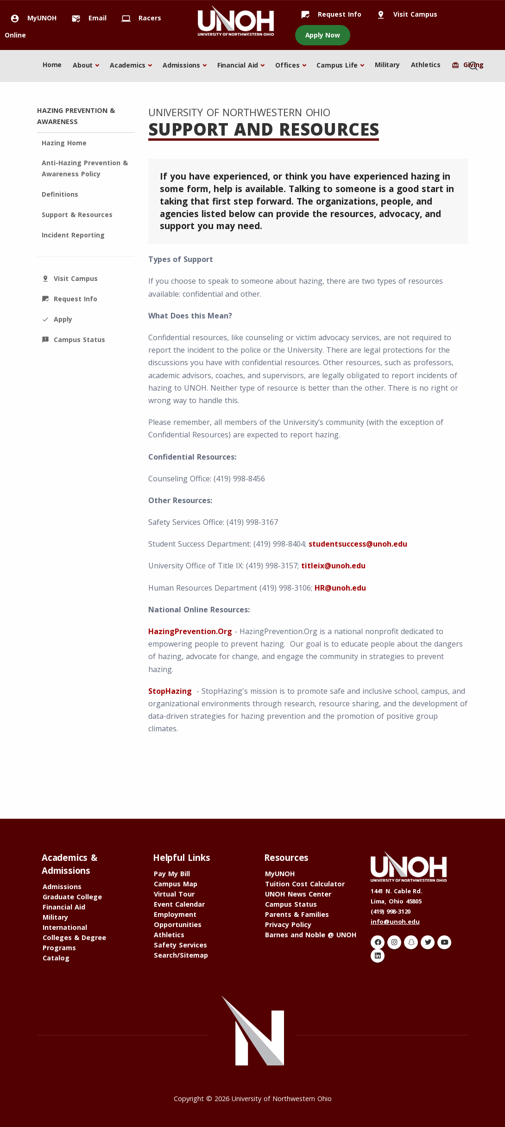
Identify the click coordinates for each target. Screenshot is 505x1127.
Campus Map (175, 883)
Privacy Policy (288, 924)
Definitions (60, 194)
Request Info (328, 14)
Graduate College (72, 896)
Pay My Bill (172, 873)
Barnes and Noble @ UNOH (311, 934)
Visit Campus (404, 14)
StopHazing (170, 691)
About (83, 65)
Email (86, 17)
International (65, 927)
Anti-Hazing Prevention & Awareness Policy (85, 168)
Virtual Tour (174, 894)
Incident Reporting (73, 234)
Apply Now (322, 35)
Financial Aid (237, 65)
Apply (57, 319)
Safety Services (180, 944)
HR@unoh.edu (340, 588)
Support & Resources (77, 214)
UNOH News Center (298, 894)
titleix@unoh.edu (333, 565)
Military (387, 64)
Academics (127, 65)
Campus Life (337, 65)
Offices (287, 65)
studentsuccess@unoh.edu (358, 544)
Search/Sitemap (181, 955)
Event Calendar (179, 904)
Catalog (56, 957)
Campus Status (73, 339)
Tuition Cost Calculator (305, 883)
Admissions (181, 65)
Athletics (426, 64)
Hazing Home (64, 142)
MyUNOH (31, 17)
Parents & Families (297, 914)
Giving (468, 64)
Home (52, 64)
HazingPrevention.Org (190, 631)
